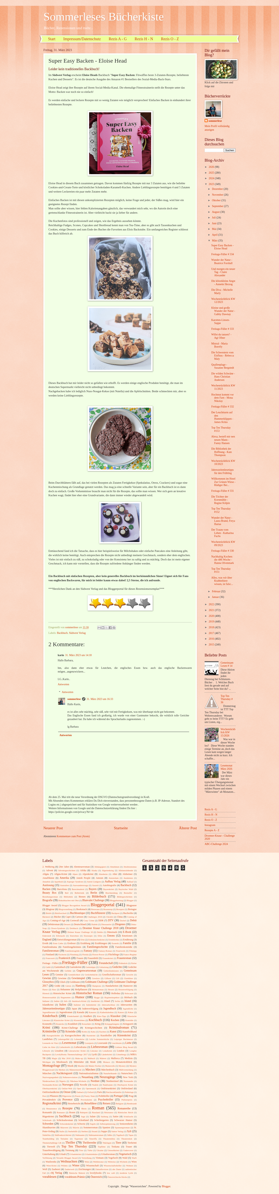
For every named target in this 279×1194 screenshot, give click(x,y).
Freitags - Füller (50, 963)
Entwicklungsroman (67, 939)
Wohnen (129, 1165)
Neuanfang (87, 1077)
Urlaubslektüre (91, 1154)
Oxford (90, 1092)
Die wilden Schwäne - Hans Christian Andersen (223, 376)
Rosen (72, 1112)
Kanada (80, 1012)
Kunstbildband (129, 1031)
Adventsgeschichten (66, 870)
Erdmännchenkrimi (96, 939)
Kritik (84, 1031)
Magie (54, 1058)
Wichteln (123, 1162)
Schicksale (47, 1120)
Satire (116, 1116)
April (215, 234)
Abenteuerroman (82, 866)
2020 (212, 615)
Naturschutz (127, 1073)
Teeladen (64, 1139)
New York (128, 1077)
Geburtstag (103, 967)
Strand (94, 1131)
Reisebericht (74, 1103)
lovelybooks (96, 1173)
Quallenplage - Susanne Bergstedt (222, 366)
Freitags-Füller (75, 962)
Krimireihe (49, 1031)
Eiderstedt (46, 936)
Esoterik (115, 943)
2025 (212, 172)
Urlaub (62, 1154)
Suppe (104, 1131)
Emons (111, 935)
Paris (99, 1092)
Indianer (46, 1001)
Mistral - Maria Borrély (219, 345)
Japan (74, 1008)
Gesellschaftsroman (111, 974)
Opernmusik (91, 1088)
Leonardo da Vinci (50, 1043)
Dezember (218, 188)
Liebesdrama (80, 1047)
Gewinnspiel (78, 978)
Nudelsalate (108, 1085)
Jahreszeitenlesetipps (53, 1008)
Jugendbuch (109, 1008)
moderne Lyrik (126, 1173)
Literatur (94, 1051)
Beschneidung (112, 893)
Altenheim (103, 874)
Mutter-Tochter (95, 1066)
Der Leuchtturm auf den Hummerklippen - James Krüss (222, 417)
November (218, 194)
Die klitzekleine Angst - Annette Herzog (223, 283)
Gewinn (46, 978)
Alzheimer (127, 874)
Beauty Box (49, 892)
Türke (89, 1150)
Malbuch (91, 1058)
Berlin (93, 892)
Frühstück (123, 963)
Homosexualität (49, 997)
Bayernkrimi (108, 889)
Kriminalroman (119, 1027)
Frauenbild (93, 958)
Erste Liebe (58, 943)
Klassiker (115, 1016)
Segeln (93, 1124)
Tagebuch (120, 1135)
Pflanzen (54, 1096)
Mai (214, 229)
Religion (119, 1103)
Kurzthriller (106, 1035)
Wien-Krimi (51, 1165)
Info (65, 1001)
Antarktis (46, 881)
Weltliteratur (98, 1162)
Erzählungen (101, 943)
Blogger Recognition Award (74, 905)
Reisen (106, 1103)
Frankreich (64, 958)
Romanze (61, 1112)
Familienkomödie (123, 947)
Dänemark (112, 932)
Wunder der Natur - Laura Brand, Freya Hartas (223, 521)
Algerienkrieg (108, 870)
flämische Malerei (77, 1173)
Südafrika (46, 1135)
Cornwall (74, 920)
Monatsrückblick (124, 1062)
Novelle (83, 1084)
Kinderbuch (50, 1016)
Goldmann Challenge (96, 981)
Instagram (210, 825)
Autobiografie (109, 885)
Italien (62, 1004)
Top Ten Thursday (74, 1146)
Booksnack (81, 909)
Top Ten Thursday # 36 (227, 699)
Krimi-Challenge (70, 1027)
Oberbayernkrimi (49, 1088)
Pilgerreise (66, 1096)
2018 (212, 627)
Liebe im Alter (48, 1047)
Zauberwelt (69, 1169)
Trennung (69, 1150)
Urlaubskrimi (75, 1154)
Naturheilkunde (110, 1073)
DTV (111, 920)
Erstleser (71, 943)
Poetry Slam (89, 1096)
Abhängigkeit (100, 867)
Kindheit (88, 1016)
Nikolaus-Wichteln (78, 1081)
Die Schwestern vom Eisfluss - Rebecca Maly (222, 355)
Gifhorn (107, 978)
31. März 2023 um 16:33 (100, 699)
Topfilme (102, 1146)
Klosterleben (79, 1020)
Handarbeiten (111, 985)
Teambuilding (48, 1139)
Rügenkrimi (48, 1116)
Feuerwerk (120, 951)
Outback (80, 1092)
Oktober (216, 200)
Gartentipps (91, 967)
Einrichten (74, 936)
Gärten (68, 986)
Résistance (108, 1112)
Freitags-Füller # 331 (222, 490)
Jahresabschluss (108, 1005)
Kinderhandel (73, 1016)
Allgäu (45, 874)
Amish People (83, 878)
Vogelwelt (113, 1158)
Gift (117, 978)
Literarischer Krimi (77, 1051)
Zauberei (56, 1169)
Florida (85, 954)
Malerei (103, 1058)
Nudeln (95, 1085)
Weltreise (112, 1162)
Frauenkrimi (107, 958)
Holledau (115, 993)
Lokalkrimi (107, 1051)
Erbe (83, 939)
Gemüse (59, 974)
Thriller (70, 1142)
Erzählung (85, 943)
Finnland (50, 954)
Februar (216, 591)
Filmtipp (133, 951)
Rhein (83, 1108)
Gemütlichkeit (74, 974)
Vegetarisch (125, 1154)
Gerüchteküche (91, 974)
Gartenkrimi (76, 967)
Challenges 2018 (95, 917)
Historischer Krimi (62, 993)
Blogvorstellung (65, 909)
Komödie (129, 1020)
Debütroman (54, 924)
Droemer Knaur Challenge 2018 (100, 928)
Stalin (61, 1131)
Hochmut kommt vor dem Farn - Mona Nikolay (222, 397)
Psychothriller (105, 1099)
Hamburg (81, 985)
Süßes (109, 1135)
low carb (111, 1173)
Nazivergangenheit (50, 1077)
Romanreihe (123, 1108)
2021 (212, 610)
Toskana (115, 1146)
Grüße (57, 985)
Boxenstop (108, 909)
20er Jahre (64, 866)
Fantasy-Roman (105, 951)
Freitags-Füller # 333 (222, 328)
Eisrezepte (88, 936)
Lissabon (59, 1050)
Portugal (118, 1095)
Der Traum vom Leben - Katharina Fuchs (222, 533)
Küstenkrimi (124, 1035)
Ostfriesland (127, 1088)
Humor (79, 997)
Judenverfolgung (90, 1008)
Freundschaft (106, 963)
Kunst (113, 1031)
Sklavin (76, 1127)
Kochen (115, 1020)
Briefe (48, 913)
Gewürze (96, 978)
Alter (114, 874)
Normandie (128, 1081)
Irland (107, 1001)
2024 (212, 178)
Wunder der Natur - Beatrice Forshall (221, 261)
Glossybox (48, 981)
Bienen (82, 896)
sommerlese (74, 699)
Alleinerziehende (125, 870)
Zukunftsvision (101, 1169)
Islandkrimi (47, 1004)
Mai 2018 (66, 1058)
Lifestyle (46, 1051)
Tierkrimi (132, 1142)
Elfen (100, 936)
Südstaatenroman (96, 1135)
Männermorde (75, 1070)
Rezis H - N (144, 39)
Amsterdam (114, 878)
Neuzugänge (108, 1077)
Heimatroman (98, 989)
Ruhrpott (84, 1112)
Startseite (121, 828)
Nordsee (95, 1081)
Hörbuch (128, 997)
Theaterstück (126, 1139)
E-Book (127, 932)
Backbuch (62, 633)
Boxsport (120, 909)
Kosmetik (47, 1024)
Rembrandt (132, 1103)
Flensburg (74, 954)
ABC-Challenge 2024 (216, 844)
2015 (212, 644)
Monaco (106, 1062)
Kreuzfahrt (86, 1024)
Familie (127, 943)
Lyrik (94, 1054)
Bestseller (128, 893)
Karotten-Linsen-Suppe (220, 322)
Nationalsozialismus (89, 1073)
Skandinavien (49, 1127)
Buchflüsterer (98, 913)
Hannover (128, 985)
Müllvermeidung (126, 1070)
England (46, 939)
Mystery (122, 1066)
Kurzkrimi (91, 1035)
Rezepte (67, 1108)
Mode (93, 1062)
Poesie (78, 1096)
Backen (46, 889)
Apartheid (58, 881)
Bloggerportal (103, 904)
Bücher (57, 916)
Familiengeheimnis (72, 947)
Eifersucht (60, 936)
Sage (83, 1116)
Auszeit (95, 885)
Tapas (130, 1135)
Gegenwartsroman (86, 970)
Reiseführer (90, 1103)
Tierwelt (51, 1146)
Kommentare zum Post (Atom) (73, 836)
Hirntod (45, 993)
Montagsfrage (51, 1065)
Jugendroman (65, 1012)
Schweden (47, 1123)
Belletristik (79, 893)
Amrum (99, 878)
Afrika (83, 870)
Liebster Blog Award (124, 1047)
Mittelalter (79, 1062)
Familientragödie (72, 951)
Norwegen (67, 1084)
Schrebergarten (101, 1120)
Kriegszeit (128, 1024)
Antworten (63, 684)
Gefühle (68, 971)
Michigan (46, 1062)
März (215, 240)
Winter (75, 1165)
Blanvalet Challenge (93, 900)
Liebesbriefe (64, 1047)
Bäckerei (46, 917)
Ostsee (67, 1092)
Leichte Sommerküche (99, 1039)
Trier (81, 1150)
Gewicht (129, 974)
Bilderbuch (99, 896)
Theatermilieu (109, 1139)
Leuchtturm (116, 1043)
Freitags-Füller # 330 (222, 550)
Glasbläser (128, 978)
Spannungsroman (122, 1127)
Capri (68, 916)
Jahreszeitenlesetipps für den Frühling (222, 471)
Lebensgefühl (63, 1039)
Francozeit (50, 958)
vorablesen (49, 1177)
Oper (79, 1088)
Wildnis (64, 1165)
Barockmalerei (78, 889)
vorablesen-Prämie (75, 1176)
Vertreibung (87, 1158)
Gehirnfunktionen (111, 971)
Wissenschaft (92, 1165)
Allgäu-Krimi (60, 874)
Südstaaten (80, 1135)
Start (51, 39)
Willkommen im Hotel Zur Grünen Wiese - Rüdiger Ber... (223, 482)
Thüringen (106, 1143)
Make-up (79, 1058)
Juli (214, 217)
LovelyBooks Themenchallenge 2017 (71, 1054)
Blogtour (50, 909)
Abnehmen (114, 867)
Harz (54, 989)
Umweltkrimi (113, 1150)
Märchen (90, 1069)
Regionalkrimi (51, 1103)
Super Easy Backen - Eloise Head (222, 247)
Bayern (92, 889)
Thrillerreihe (89, 1142)
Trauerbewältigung (51, 1150)
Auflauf (130, 881)
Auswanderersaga (80, 885)
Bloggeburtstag (116, 900)
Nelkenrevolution (70, 1077)
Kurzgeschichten (73, 1035)
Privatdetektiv (49, 1099)
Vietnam (100, 1158)
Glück (62, 982)
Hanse (45, 989)
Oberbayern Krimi (125, 1085)
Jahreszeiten (126, 1004)
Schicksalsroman (65, 1120)
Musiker (81, 1066)
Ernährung (128, 939)
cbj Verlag (56, 1172)
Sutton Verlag (117, 1131)
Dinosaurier (106, 924)
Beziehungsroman (50, 897)
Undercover (128, 1150)
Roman (98, 1107)
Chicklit (109, 917)
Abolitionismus (130, 867)
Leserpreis (89, 1043)
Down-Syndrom (58, 928)
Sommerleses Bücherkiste (103, 16)
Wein (87, 1162)
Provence (67, 1099)
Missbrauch (62, 1062)
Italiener (77, 1005)
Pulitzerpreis (126, 1100)
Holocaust (129, 993)
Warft (134, 1158)
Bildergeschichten (124, 897)
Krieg (97, 1024)
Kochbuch (95, 1020)
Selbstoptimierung (107, 1124)
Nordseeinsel (112, 1081)
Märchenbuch (108, 1069)
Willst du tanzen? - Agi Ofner (221, 336)
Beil (66, 893)
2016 (212, 638)
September (218, 206)
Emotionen (127, 935)
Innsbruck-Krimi (79, 1001)
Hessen (111, 989)
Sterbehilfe (72, 1131)
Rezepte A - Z (212, 830)
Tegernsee (78, 1139)
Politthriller (104, 1096)
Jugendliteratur (48, 1012)
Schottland (83, 1120)
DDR (100, 920)
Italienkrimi (91, 1005)
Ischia (117, 1001)
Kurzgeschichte (53, 1035)
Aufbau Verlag (113, 881)
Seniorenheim (126, 1123)
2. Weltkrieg (48, 866)
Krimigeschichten (93, 1027)
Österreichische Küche (117, 1177)
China (120, 916)
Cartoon (79, 916)
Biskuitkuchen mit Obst (68, 900)
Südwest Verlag (77, 633)
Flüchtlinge (113, 954)
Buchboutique (77, 913)
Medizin (129, 1058)
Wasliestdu (51, 1161)
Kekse (130, 1012)
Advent (49, 870)
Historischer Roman (89, 993)
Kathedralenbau (107, 1012)
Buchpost (115, 913)
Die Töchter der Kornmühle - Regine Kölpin (220, 500)
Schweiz (81, 1123)
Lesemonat (69, 1043)
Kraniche (60, 1024)
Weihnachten (69, 1161)
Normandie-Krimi (50, 1085)
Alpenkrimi (87, 874)
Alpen (75, 874)
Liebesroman (99, 1047)
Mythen (62, 1070)
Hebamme (65, 989)
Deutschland (80, 924)
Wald (124, 1158)
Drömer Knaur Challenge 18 (80, 932)
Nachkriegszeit (64, 1073)
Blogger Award (49, 905)
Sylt (129, 1131)
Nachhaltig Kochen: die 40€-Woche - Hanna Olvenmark (222, 559)
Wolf (44, 1169)
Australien (64, 885)
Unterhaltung (48, 1154)
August (216, 212)
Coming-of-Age (57, 920)
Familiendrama (49, 947)
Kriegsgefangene (112, 1024)
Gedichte (117, 967)
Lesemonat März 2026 (226, 767)
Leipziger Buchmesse (123, 1039)
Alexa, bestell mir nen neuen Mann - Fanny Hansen (223, 439)
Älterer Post (188, 828)
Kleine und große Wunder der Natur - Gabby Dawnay (223, 311)
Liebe (128, 1042)
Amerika (64, 877)
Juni (214, 223)
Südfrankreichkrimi (63, 1135)
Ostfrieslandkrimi (50, 1092)
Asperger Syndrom (75, 881)
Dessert (67, 924)
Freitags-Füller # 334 (222, 254)
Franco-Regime (130, 954)
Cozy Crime (89, 920)
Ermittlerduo (113, 939)
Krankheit (73, 1024)
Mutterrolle (110, 1066)
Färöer (134, 963)
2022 (212, 604)
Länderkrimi (106, 1054)
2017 (212, 633)
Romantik (47, 1112)
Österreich (96, 1176)
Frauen (80, 958)
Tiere (118, 1142)
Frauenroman (124, 958)
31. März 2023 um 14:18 (78, 655)
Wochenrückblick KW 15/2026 (228, 732)
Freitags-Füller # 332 (222, 406)
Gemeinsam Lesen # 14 (227, 664)
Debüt (133, 920)
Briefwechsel (60, 913)
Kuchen (102, 1031)
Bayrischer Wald (125, 889)
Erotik (45, 943)
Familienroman (50, 950)
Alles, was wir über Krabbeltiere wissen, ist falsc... (222, 580)
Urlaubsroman (108, 1154)
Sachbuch (65, 1116)
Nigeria (62, 1081)
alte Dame (116, 1169)
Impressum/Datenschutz (82, 39)
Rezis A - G (118, 39)
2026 (212, 166)
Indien (56, 1001)
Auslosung (48, 885)
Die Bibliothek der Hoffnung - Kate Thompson (221, 452)
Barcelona (62, 889)
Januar (216, 597)
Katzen (121, 1012)
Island (127, 1001)
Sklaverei (64, 1127)
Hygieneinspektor (112, 997)
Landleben (47, 1039)
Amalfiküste (48, 878)
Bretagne (132, 909)
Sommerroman (90, 1127)
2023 (212, 184)
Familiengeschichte (97, 946)
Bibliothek (68, 897)
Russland (96, 1112)
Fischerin (62, 954)
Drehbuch (74, 928)
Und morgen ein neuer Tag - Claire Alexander (223, 272)
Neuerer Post (53, 828)
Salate (93, 1116)
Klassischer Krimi (62, 1020)
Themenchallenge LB (51, 1143)
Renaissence (51, 1108)
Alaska (94, 870)
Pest (44, 1096)
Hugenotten (66, 997)
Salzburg (104, 1116)
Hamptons (96, 986)
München (47, 1073)
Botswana (95, 909)
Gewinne (62, 978)
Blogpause (132, 905)
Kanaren (92, 1012)
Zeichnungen (84, 1169)
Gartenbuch (59, 967)
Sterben (84, 1131)
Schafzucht (128, 1116)
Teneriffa (93, 1139)
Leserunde (102, 1043)
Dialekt (94, 924)
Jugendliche (128, 1008)
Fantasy (88, 950)
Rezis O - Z (170, 39)
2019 (212, 621)
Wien (134, 1161)
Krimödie (70, 1031)
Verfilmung (47, 1158)
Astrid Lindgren (94, 881)
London (120, 1050)
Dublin (100, 932)
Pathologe (129, 1092)
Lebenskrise (79, 1039)
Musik (70, 1065)
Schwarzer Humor (123, 1120)
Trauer (129, 1146)
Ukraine (99, 1150)
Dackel (123, 920)
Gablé (48, 967)
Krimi (46, 1027)
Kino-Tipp (101, 1016)
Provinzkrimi (86, 1100)
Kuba (93, 1031)
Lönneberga (121, 1054)
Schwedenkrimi (66, 1124)
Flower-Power (98, 954)
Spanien (106, 1127)
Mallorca (115, 1058)
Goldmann (75, 982)
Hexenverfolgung (125, 989)
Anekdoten (128, 878)
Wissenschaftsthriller (113, 1165)
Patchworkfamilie (113, 1092)
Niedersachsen (48, 1081)
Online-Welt (67, 1088)
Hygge (97, 997)
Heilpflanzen (81, 989)
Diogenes (120, 924)
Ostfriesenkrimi (108, 1088)
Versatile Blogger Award (67, 1158)
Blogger (130, 900)
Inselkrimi (95, 1001)
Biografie (47, 900)
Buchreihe (128, 913)
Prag (131, 1096)
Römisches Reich (125, 1112)
